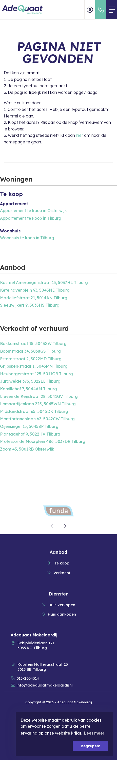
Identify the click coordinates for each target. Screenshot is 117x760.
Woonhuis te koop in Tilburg (27, 237)
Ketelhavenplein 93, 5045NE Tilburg (35, 290)
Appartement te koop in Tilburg (30, 218)
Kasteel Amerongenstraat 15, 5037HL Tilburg (44, 282)
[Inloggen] (90, 9)
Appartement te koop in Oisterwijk (33, 210)
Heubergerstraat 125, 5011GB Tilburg (36, 373)
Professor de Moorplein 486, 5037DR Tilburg (42, 441)
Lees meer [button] (94, 733)
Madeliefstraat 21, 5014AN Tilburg (33, 297)
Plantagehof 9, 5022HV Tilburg (30, 434)
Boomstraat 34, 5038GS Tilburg (30, 351)
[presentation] (52, 526)
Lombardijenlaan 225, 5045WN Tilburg (38, 403)
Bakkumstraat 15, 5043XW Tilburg (33, 343)
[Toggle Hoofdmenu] (111, 9)
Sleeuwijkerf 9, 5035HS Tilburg (30, 305)
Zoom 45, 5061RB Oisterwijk (27, 449)
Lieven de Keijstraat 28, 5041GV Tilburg (39, 396)
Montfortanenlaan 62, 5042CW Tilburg (37, 418)
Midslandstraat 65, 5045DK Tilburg (34, 411)
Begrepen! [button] (90, 746)
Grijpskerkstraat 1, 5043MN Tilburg (34, 366)
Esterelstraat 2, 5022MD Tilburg (31, 358)
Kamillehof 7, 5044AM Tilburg (28, 388)
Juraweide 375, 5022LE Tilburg (30, 381)
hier (79, 135)
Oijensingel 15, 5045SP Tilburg (29, 426)
